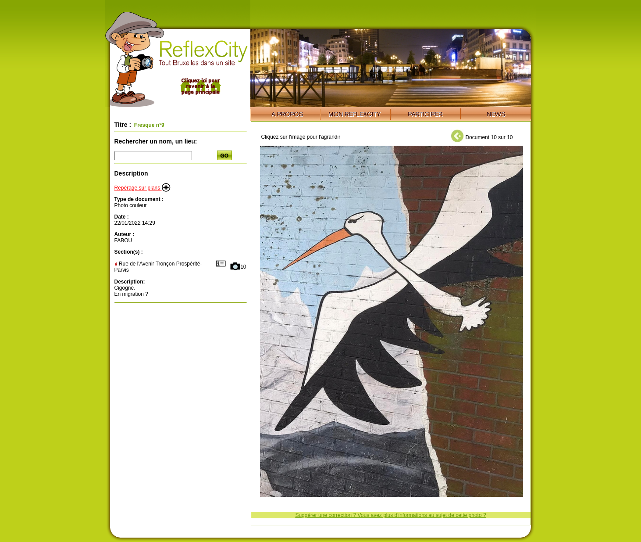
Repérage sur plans (142, 188)
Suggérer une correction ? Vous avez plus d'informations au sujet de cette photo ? (390, 515)
